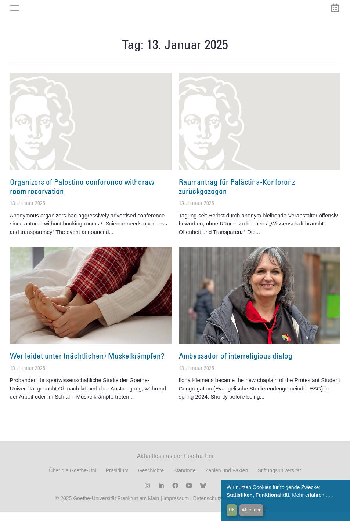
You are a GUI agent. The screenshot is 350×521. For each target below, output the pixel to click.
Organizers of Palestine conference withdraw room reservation (82, 196)
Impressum (175, 507)
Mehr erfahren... (310, 495)
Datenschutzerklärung (218, 507)
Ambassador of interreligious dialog (235, 365)
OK (232, 509)
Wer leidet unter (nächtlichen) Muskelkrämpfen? (87, 365)
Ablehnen (251, 509)
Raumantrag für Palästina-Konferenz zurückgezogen (237, 196)
